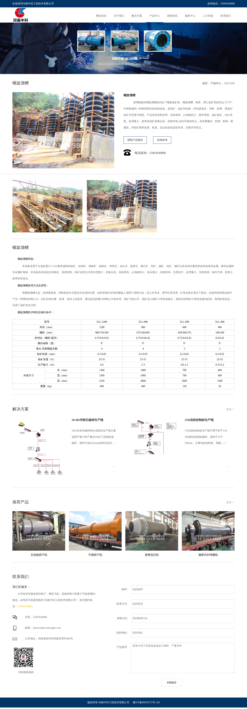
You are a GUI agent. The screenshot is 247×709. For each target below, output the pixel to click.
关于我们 (119, 15)
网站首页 (101, 15)
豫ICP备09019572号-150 (146, 702)
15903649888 (25, 606)
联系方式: (122, 603)
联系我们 (226, 15)
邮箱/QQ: (122, 618)
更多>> (230, 409)
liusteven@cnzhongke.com (47, 627)
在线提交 (171, 682)
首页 (205, 83)
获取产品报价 (135, 140)
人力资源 (208, 15)
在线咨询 (162, 140)
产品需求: (122, 647)
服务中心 (190, 15)
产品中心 (154, 15)
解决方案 (137, 15)
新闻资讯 (172, 15)
